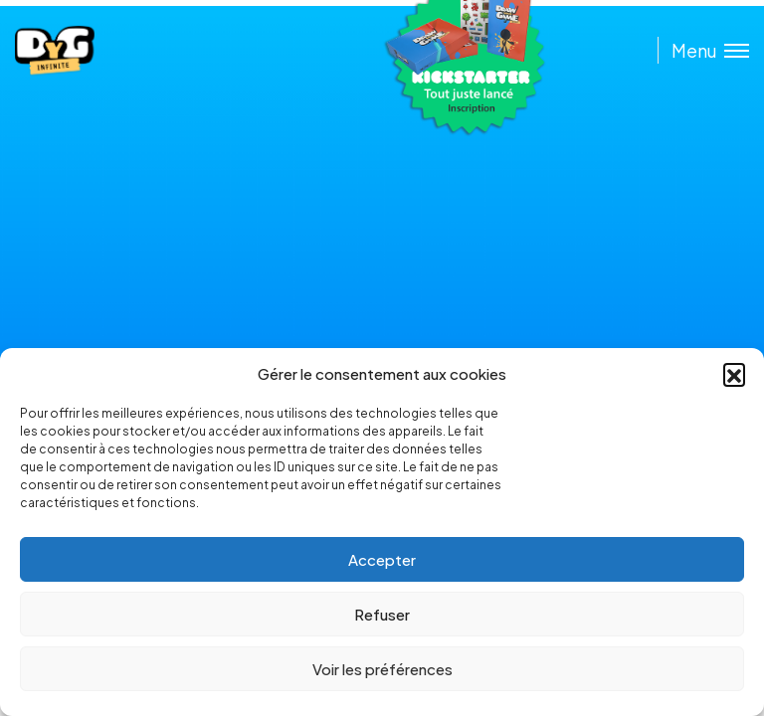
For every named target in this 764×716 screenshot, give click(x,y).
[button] (734, 374)
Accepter (382, 559)
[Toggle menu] (703, 50)
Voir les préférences (382, 668)
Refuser (382, 614)
